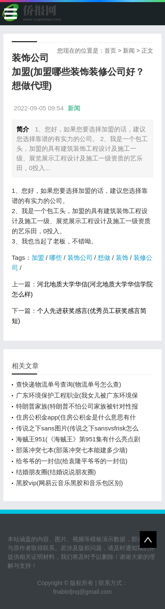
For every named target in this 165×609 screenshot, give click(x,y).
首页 (110, 50)
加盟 (38, 257)
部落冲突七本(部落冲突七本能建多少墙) (72, 450)
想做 (104, 257)
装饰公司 (80, 257)
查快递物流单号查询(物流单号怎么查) (68, 384)
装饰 (122, 257)
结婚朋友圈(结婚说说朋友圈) (56, 471)
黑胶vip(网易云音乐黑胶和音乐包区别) (69, 482)
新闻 (129, 50)
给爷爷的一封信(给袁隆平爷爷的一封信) (72, 461)
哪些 (55, 257)
